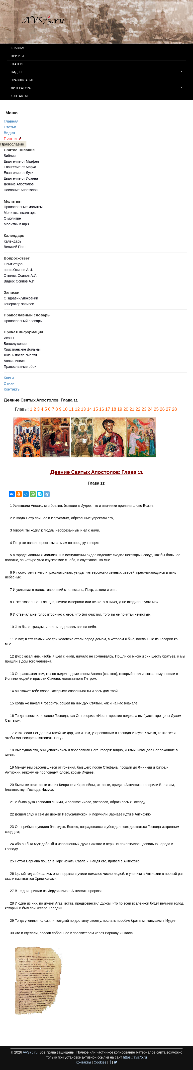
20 (125, 409)
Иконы (9, 338)
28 (174, 409)
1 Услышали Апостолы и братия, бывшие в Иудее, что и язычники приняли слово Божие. (82, 506)
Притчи (13, 138)
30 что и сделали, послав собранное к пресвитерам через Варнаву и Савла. (72, 933)
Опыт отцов (13, 264)
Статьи (10, 127)
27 (168, 409)
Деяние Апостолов (19, 184)
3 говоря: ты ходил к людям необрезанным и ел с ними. (55, 530)
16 (101, 409)
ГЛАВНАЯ (18, 48)
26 (162, 409)
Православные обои (20, 367)
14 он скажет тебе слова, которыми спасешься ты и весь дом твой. (64, 691)
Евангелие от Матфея (21, 161)
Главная (11, 121)
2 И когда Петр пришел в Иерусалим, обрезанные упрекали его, (62, 518)
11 (71, 409)
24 (150, 409)
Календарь (12, 241)
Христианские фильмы (22, 349)
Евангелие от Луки (18, 173)
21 (131, 409)
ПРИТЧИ (17, 56)
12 (77, 409)
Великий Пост (15, 247)
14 (89, 409)
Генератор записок (19, 304)
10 (65, 409)
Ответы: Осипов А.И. (20, 275)
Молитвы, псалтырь (20, 213)
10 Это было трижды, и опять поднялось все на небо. (53, 627)
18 (113, 409)
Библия (10, 156)
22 (138, 409)
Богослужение (15, 344)
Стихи (9, 383)
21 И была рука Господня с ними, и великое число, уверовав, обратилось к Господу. (78, 802)
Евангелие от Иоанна (21, 178)
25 (156, 409)
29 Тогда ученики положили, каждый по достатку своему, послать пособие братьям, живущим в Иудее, (93, 921)
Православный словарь (23, 321)
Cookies (100, 1062)
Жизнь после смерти (20, 355)
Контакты (12, 389)
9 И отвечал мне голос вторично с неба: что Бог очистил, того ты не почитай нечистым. (80, 614)
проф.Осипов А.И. (18, 270)
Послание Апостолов (21, 190)
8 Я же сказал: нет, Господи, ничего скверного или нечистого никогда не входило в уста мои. (85, 602)
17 (107, 409)
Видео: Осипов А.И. (19, 281)
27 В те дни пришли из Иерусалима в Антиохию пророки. (56, 891)
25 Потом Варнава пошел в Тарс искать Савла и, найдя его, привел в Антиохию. (75, 861)
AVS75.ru (30, 1052)
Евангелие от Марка (20, 167)
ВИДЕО (96, 72)
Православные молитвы (23, 207)
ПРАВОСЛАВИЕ (22, 80)
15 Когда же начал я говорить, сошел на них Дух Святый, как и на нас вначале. (74, 703)
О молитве (12, 218)
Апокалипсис (14, 361)
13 (83, 409)
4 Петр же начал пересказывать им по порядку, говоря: (54, 543)
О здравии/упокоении (21, 298)
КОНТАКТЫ (19, 96)
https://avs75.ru (135, 1057)
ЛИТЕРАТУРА (96, 88)
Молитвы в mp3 (16, 224)
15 (95, 409)
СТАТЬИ (16, 64)
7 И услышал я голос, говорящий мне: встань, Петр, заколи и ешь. (63, 590)
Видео (9, 133)
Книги (9, 378)
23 (144, 409)
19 (119, 409)
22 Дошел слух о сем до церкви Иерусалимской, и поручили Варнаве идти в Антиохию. (81, 814)
